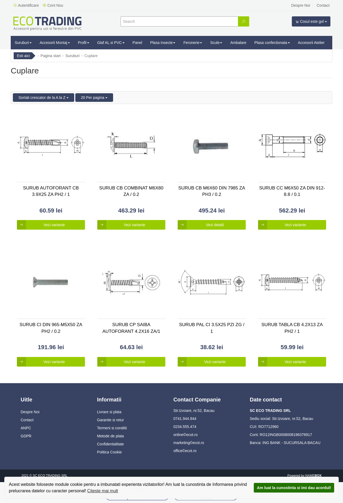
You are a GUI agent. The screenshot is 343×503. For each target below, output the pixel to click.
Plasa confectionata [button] (272, 42)
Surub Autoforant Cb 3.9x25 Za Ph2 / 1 (51, 191)
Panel (137, 42)
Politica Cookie (109, 452)
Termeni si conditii (112, 428)
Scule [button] (216, 42)
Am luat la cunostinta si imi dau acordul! (294, 488)
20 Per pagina (94, 97)
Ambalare (238, 42)
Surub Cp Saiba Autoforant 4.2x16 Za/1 (131, 328)
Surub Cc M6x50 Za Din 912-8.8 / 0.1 (292, 191)
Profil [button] (83, 42)
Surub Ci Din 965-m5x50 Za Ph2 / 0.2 (51, 328)
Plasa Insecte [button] (162, 42)
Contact (323, 5)
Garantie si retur (110, 420)
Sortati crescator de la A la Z (43, 97)
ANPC (26, 428)
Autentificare (26, 5)
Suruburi (72, 56)
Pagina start (50, 56)
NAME (313, 476)
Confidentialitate (110, 444)
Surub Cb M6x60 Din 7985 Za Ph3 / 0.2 (211, 191)
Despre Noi (300, 5)
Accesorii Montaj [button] (55, 42)
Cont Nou (53, 5)
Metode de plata (110, 436)
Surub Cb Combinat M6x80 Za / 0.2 (131, 191)
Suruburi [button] (23, 42)
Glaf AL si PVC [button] (111, 42)
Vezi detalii (201, 224)
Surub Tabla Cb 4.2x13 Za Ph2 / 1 (292, 328)
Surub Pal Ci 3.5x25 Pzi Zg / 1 (211, 328)
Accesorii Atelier (311, 42)
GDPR (26, 436)
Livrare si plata (109, 412)
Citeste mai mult (102, 491)
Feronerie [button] (192, 42)
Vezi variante (41, 224)
